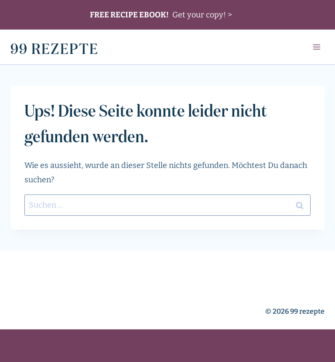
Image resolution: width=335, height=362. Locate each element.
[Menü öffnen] (316, 47)
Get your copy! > (161, 15)
